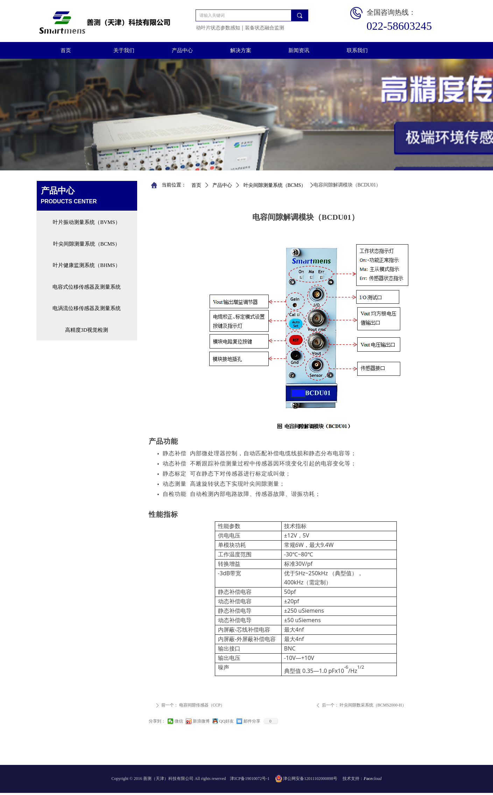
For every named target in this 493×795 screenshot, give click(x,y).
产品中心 (222, 185)
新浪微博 (201, 721)
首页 (196, 185)
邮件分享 (252, 721)
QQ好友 (226, 721)
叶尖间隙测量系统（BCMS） (275, 185)
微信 (179, 721)
